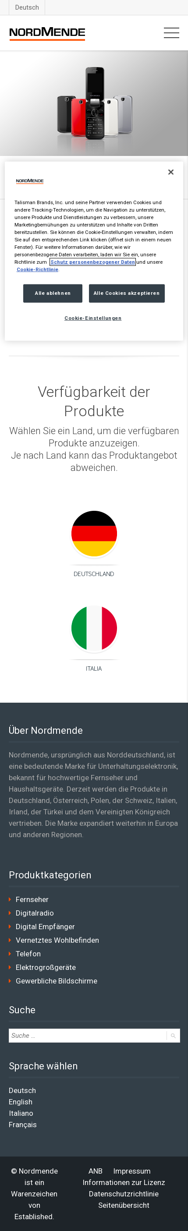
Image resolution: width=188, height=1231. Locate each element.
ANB (96, 1171)
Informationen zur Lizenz (123, 1182)
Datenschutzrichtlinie (124, 1193)
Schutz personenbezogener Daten (92, 262)
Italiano (21, 1113)
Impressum (132, 1171)
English (20, 1101)
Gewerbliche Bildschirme (56, 980)
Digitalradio (35, 913)
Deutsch (27, 7)
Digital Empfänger (45, 926)
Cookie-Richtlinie (37, 269)
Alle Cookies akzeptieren (127, 293)
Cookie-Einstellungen (92, 318)
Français (23, 1124)
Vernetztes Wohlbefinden (57, 940)
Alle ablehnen (53, 293)
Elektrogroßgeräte (46, 967)
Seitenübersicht (123, 1205)
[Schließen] (171, 171)
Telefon (28, 953)
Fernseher (32, 899)
